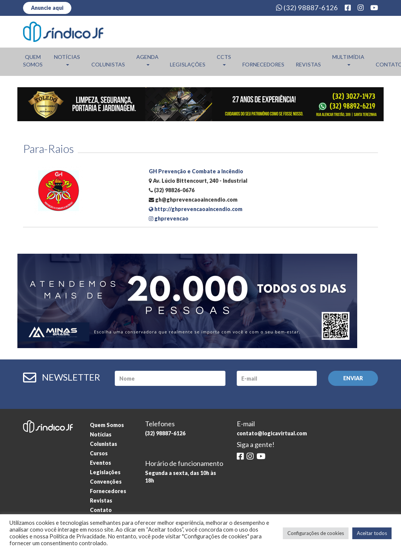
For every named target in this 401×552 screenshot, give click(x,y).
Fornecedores (263, 64)
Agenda (147, 60)
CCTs (224, 60)
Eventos (100, 462)
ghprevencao (168, 218)
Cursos (99, 453)
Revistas (308, 64)
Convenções (106, 481)
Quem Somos (33, 61)
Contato (101, 510)
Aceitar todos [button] (372, 533)
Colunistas (108, 64)
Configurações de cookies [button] (315, 533)
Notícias (67, 60)
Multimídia (348, 60)
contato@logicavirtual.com (272, 433)
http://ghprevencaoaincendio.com (195, 209)
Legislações (187, 64)
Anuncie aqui (47, 8)
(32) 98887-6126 (307, 7)
